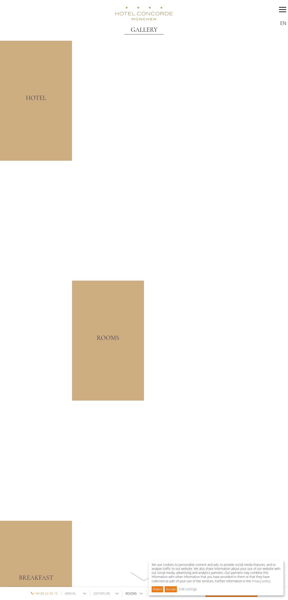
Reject (157, 589)
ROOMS (108, 338)
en (283, 23)
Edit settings (188, 589)
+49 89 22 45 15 (46, 593)
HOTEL (36, 98)
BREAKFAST (36, 578)
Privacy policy (261, 581)
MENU (282, 10)
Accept (171, 589)
